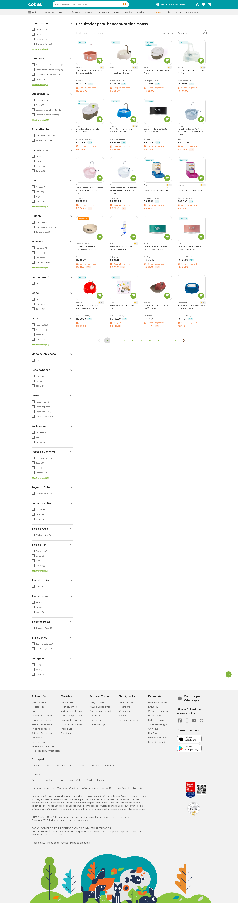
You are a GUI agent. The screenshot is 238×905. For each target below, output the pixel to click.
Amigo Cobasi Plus (100, 708)
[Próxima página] (184, 342)
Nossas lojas (38, 708)
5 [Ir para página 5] (141, 341)
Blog (178, 13)
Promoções (155, 13)
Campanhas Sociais (42, 721)
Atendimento (192, 13)
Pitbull (60, 781)
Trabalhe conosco (41, 730)
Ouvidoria (66, 734)
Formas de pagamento (73, 721)
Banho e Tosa (126, 703)
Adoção (123, 717)
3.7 (204, 69)
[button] (130, 5)
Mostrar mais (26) (40, 479)
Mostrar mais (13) (40, 208)
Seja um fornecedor (42, 734)
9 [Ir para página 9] (175, 341)
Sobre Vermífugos (157, 725)
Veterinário (124, 708)
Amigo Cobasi (97, 703)
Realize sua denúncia (43, 747)
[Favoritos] (203, 5)
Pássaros (60, 767)
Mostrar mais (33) (40, 346)
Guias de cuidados (157, 743)
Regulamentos (69, 708)
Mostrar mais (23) (40, 121)
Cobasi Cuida (96, 721)
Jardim (83, 767)
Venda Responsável (42, 725)
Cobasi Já (95, 717)
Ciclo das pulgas (156, 721)
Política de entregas (71, 712)
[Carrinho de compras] (209, 5)
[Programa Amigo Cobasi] (197, 5)
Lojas (168, 13)
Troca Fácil (66, 730)
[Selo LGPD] (194, 817)
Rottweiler (46, 781)
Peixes (95, 767)
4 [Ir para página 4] (133, 341)
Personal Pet (126, 712)
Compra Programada (101, 712)
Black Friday (154, 717)
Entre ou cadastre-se (173, 5)
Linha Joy (153, 708)
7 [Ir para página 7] (158, 341)
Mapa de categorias (57, 844)
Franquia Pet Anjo (128, 721)
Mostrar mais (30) (40, 269)
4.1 (204, 304)
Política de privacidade (72, 717)
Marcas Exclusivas (157, 703)
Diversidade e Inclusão (43, 717)
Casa (72, 767)
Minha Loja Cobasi (157, 739)
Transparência (39, 743)
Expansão (37, 739)
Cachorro (36, 767)
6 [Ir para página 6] (150, 341)
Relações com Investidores (46, 752)
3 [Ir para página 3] (124, 341)
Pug (34, 781)
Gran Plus (153, 730)
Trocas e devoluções (71, 725)
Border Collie (75, 781)
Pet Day (152, 734)
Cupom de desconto (159, 712)
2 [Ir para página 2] (116, 341)
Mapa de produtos (80, 844)
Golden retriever (95, 781)
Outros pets (110, 767)
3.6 (170, 186)
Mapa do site (38, 844)
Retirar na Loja (97, 725)
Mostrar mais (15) (40, 86)
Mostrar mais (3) (40, 51)
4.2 (136, 127)
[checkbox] (33, 30)
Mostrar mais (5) (40, 572)
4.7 (136, 69)
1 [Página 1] (107, 341)
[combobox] (96, 5)
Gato (48, 767)
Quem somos (39, 703)
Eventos (36, 712)
